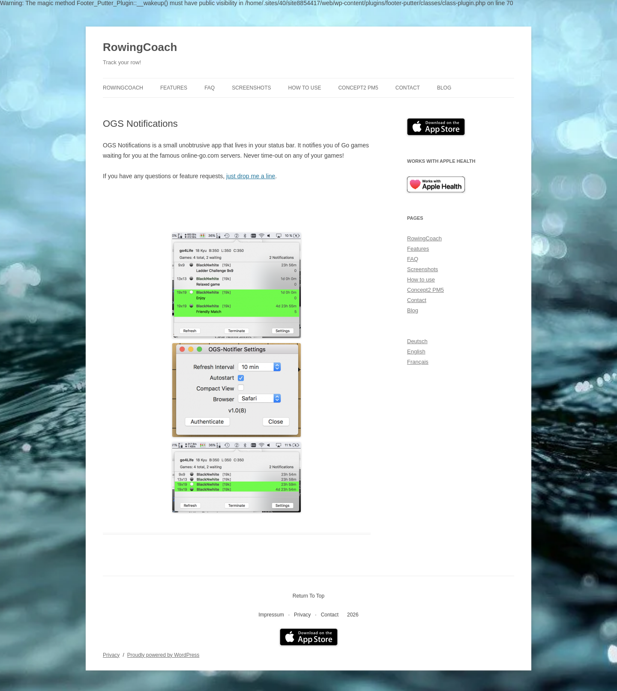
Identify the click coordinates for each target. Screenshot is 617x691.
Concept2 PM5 (358, 88)
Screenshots (251, 88)
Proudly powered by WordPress (163, 655)
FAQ (209, 88)
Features (173, 88)
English (416, 351)
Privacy (302, 615)
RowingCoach (140, 47)
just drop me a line (250, 176)
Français (417, 362)
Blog (444, 88)
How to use (304, 88)
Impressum (271, 615)
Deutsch (417, 341)
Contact (407, 88)
